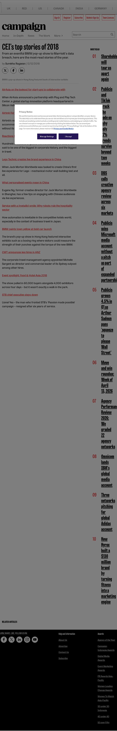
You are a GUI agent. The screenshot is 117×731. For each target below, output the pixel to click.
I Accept (68, 136)
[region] (59, 124)
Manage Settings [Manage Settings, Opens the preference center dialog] (47, 136)
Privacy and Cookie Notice (64, 128)
